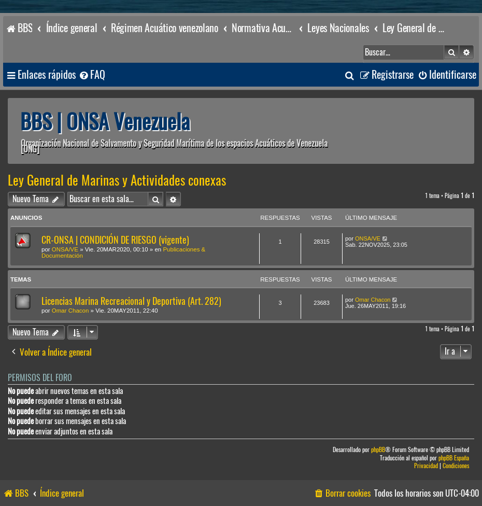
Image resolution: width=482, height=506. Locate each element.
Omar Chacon (70, 310)
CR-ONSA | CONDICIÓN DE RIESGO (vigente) (115, 239)
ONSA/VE (65, 249)
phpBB (378, 450)
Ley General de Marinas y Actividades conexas (117, 180)
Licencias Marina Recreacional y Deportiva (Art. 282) (131, 300)
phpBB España (453, 458)
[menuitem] (91, 75)
